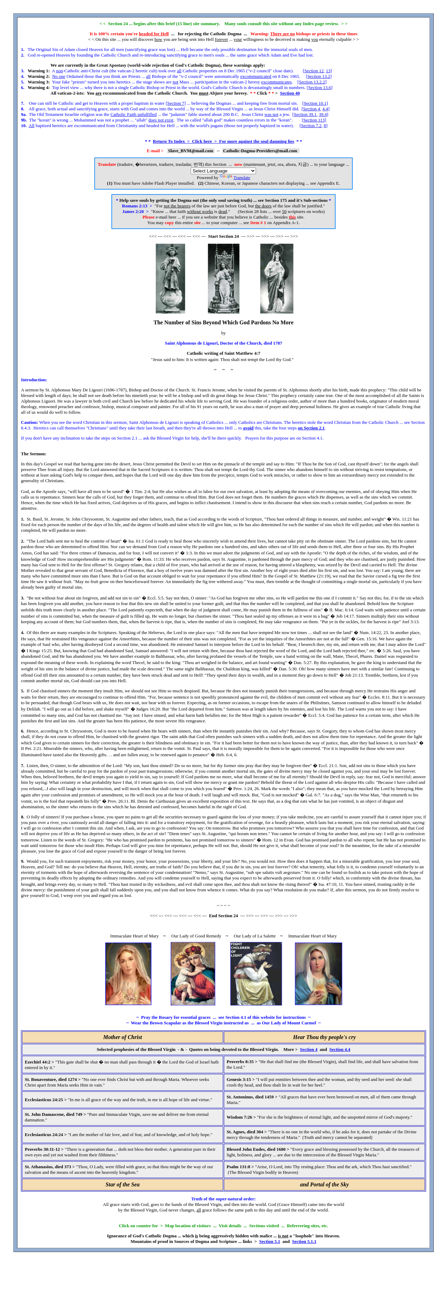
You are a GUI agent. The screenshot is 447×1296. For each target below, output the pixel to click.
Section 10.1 (315, 103)
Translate (235, 177)
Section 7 (175, 103)
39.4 (323, 114)
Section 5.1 (269, 1241)
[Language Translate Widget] (223, 171)
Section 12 (313, 70)
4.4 (325, 108)
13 (328, 70)
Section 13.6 (319, 87)
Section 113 (313, 120)
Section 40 (290, 93)
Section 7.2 (311, 125)
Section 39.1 (305, 114)
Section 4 (311, 108)
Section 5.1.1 (304, 1241)
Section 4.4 (339, 1049)
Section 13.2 (318, 76)
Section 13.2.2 (312, 81)
